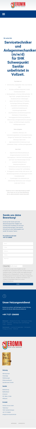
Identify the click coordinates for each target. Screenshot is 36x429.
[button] (3, 14)
